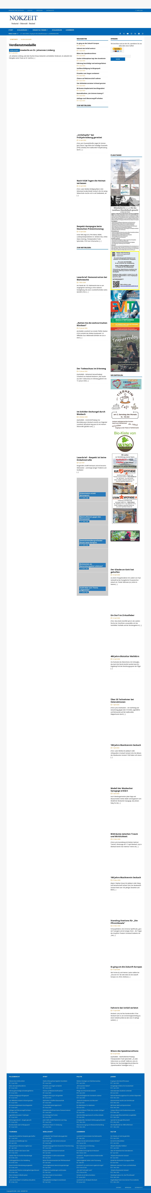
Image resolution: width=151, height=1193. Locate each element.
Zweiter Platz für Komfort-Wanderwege (20, 1155)
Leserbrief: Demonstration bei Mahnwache (92, 278)
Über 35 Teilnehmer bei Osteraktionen (122, 700)
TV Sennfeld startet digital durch (52, 1105)
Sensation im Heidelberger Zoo (18, 1141)
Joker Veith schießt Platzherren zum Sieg (54, 1120)
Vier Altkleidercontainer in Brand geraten (91, 83)
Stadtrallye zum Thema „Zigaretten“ (89, 589)
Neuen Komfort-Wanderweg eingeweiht (20, 1165)
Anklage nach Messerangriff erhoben (90, 98)
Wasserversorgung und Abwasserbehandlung (90, 1125)
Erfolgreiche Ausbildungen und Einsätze (54, 1170)
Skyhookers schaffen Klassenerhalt (53, 1100)
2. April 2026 (81, 1112)
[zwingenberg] (125, 330)
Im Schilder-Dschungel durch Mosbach (91, 412)
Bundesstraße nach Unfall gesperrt (19, 1125)
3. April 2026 (47, 1182)
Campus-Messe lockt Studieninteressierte (123, 1110)
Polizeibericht (14, 1077)
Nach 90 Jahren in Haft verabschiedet (54, 1155)
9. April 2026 (47, 1153)
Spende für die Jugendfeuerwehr (120, 1120)
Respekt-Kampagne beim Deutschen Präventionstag (90, 227)
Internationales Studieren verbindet (121, 1091)
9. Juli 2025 (81, 463)
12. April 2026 (116, 659)
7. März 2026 (82, 282)
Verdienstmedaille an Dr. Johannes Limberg (33, 50)
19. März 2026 (14, 1177)
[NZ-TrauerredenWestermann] (125, 371)
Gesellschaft (48, 1132)
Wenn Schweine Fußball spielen (18, 1175)
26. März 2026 (14, 1162)
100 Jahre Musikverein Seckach (126, 745)
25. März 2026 (14, 1167)
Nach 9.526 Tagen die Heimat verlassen (91, 181)
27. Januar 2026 (82, 328)
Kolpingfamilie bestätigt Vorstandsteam (54, 1180)
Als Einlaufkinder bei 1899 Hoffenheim (122, 1125)
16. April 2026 (81, 55)
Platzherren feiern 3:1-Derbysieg (52, 1125)
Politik (79, 1077)
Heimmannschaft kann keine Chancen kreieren (56, 1110)
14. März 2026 (14, 1182)
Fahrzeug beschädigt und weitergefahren (91, 63)
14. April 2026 (82, 140)
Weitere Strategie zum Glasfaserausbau (88, 1081)
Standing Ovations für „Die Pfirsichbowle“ (124, 921)
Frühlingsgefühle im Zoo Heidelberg (19, 1160)
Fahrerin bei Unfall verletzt (86, 48)
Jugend (113, 1077)
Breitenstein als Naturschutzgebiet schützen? (91, 565)
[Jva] (125, 289)
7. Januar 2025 (81, 1177)
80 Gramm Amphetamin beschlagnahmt (91, 88)
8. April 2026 (84, 568)
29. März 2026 (14, 1157)
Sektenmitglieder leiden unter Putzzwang (89, 1160)
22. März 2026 (116, 926)
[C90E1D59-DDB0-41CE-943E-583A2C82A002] (126, 388)
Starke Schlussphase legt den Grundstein (91, 58)
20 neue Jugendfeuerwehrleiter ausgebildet (123, 1115)
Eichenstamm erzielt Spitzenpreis (88, 494)
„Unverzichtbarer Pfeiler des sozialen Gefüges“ (90, 1110)
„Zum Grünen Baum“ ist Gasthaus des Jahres (22, 1180)
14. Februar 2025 (82, 1172)
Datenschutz (50, 10)
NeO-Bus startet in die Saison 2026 (19, 1151)
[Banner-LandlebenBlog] (125, 540)
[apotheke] (125, 529)
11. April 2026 (14, 1138)
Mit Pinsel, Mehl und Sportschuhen (121, 1105)
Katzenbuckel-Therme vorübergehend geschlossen (24, 1170)
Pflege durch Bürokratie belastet (86, 1091)
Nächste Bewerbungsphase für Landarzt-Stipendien (126, 1095)
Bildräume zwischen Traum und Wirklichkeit (124, 835)
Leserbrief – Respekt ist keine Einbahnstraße (91, 458)
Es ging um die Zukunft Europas (88, 43)
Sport (45, 1077)
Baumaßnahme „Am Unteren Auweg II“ (90, 93)
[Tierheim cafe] (125, 428)
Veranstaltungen (39, 30)
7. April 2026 (115, 705)
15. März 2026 (115, 1117)
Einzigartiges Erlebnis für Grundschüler (122, 1086)
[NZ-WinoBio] (125, 452)
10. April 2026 (81, 1093)
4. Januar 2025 (81, 1182)
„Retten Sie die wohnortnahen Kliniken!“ (92, 324)
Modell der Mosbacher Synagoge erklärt (122, 789)
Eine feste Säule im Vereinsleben (52, 1175)
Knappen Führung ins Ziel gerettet (53, 1095)
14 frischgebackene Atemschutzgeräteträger (56, 1165)
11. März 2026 (115, 1127)
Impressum (39, 10)
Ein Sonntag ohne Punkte (50, 1115)
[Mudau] (125, 194)
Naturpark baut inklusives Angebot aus (20, 1146)
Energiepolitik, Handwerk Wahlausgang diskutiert (91, 1120)
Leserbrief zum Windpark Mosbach (87, 1180)
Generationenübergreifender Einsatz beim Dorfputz (91, 541)
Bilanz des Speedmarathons (86, 53)
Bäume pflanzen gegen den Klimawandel (90, 518)
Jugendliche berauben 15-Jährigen (19, 1115)
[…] (34, 58)
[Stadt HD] (125, 250)
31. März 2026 (116, 839)
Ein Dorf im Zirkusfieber (122, 615)
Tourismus (13, 1132)
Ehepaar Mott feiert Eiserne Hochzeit (53, 1151)
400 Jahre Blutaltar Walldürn (125, 656)
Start (11, 30)
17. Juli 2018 (14, 53)
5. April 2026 (84, 592)
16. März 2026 (115, 1112)
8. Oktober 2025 (83, 417)
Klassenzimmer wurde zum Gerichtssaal (122, 1100)
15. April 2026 (81, 85)
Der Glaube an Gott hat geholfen (122, 570)
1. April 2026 (14, 1148)
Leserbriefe (70, 30)
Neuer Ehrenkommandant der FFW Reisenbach (56, 1160)
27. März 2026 (116, 880)
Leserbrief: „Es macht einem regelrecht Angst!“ (90, 1165)
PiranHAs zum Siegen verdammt (88, 73)
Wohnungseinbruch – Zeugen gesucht (20, 1120)
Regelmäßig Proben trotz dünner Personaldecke (125, 1180)
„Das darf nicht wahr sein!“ (84, 1170)
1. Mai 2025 (81, 1162)
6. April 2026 (115, 793)
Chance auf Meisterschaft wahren (89, 78)
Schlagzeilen (22, 30)
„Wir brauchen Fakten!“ (83, 1086)
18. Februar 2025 (82, 1167)
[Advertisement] (131, 76)
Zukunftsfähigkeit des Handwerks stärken (89, 1095)
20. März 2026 (115, 1107)
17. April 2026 (81, 45)
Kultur (113, 1132)
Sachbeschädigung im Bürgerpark (88, 68)
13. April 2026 (82, 231)
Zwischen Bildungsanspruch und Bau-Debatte (90, 1115)
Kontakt (30, 10)
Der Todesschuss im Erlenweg (91, 368)
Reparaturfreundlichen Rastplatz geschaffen (22, 1136)
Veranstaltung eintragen (16, 10)
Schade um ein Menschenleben (86, 1175)
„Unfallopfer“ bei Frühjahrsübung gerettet (89, 136)
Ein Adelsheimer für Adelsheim (86, 1105)
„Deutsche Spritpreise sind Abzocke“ (87, 1100)
